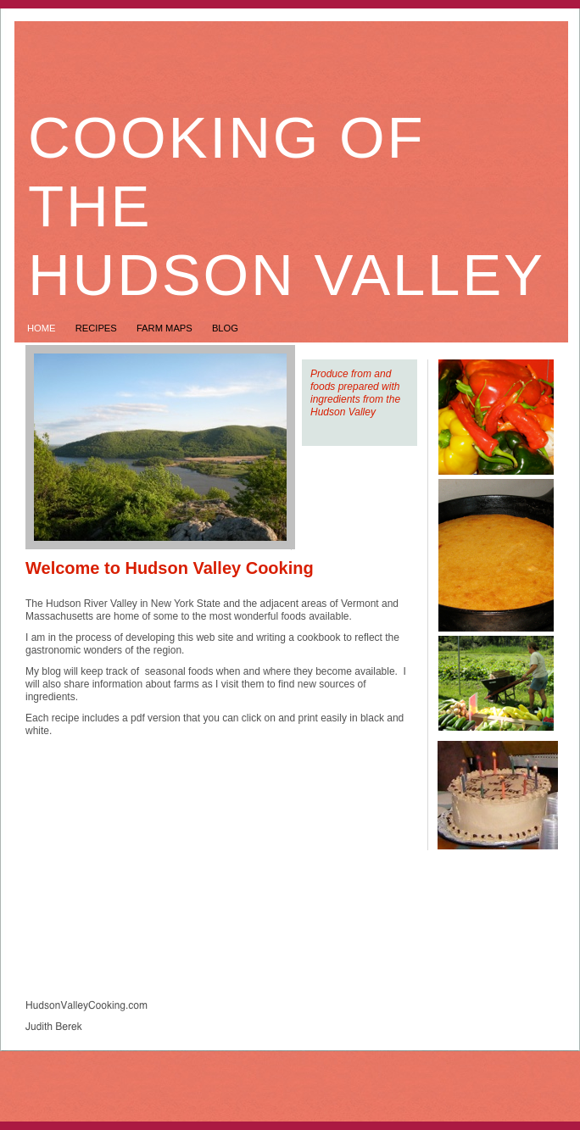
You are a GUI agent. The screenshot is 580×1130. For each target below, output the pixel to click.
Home (43, 328)
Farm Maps (166, 328)
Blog (225, 328)
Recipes (97, 328)
